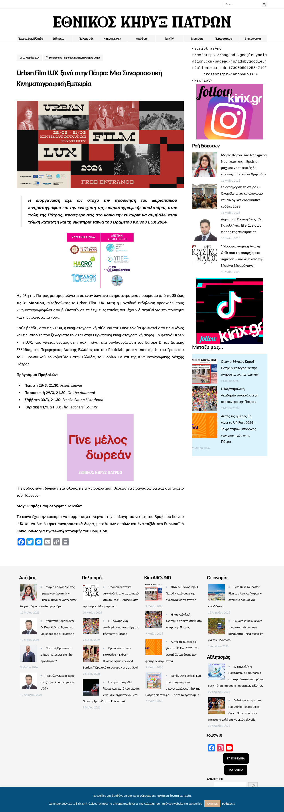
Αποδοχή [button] (212, 803)
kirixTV (169, 39)
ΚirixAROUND (112, 39)
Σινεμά (97, 57)
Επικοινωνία (253, 39)
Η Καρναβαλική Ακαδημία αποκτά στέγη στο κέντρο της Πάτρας (239, 395)
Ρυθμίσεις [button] (228, 804)
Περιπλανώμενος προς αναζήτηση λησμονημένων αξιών (57, 682)
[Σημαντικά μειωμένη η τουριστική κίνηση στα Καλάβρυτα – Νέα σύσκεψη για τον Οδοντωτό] (216, 627)
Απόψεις (141, 39)
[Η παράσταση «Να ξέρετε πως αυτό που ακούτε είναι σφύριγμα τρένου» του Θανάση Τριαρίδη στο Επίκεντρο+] (91, 688)
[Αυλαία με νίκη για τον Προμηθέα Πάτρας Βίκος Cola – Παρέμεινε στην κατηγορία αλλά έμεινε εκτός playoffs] (216, 706)
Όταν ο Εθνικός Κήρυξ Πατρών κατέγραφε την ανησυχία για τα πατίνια (239, 368)
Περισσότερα (223, 39)
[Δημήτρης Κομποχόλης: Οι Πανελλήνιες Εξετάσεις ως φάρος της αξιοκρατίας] (204, 229)
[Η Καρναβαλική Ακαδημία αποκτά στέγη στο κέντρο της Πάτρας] (204, 399)
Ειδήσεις (58, 39)
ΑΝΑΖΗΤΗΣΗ (215, 779)
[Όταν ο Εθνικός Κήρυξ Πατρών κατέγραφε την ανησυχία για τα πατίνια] (204, 372)
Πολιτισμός (86, 39)
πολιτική (149, 804)
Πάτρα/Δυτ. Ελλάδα (30, 39)
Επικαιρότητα (55, 57)
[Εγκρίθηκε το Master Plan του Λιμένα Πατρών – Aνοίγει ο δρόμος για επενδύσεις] (216, 593)
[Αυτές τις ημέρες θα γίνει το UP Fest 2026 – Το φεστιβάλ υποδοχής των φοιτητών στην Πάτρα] (204, 426)
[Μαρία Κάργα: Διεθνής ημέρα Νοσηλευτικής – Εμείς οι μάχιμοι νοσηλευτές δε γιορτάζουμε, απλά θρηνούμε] (204, 165)
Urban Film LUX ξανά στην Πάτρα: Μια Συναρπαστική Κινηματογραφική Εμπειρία (95, 77)
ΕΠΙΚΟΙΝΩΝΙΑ (236, 758)
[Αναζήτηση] (253, 786)
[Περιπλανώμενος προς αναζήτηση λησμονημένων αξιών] (28, 682)
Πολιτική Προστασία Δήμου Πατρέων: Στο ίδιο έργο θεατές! (57, 654)
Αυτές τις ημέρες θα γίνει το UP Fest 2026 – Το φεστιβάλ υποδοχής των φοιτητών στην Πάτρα (238, 429)
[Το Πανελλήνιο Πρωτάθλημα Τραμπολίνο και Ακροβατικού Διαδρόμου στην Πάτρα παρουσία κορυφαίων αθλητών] (216, 672)
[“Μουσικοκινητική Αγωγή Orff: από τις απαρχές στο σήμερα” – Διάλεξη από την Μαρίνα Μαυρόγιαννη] (204, 257)
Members (197, 39)
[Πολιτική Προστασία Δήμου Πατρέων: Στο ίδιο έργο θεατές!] (28, 654)
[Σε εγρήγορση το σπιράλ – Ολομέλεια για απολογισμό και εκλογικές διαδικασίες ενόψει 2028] (204, 197)
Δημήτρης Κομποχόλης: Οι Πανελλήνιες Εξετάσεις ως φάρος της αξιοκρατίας (241, 225)
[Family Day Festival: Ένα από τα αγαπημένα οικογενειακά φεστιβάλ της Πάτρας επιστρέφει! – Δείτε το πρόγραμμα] (153, 682)
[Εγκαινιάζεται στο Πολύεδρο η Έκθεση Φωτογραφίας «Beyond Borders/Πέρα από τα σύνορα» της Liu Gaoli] (91, 654)
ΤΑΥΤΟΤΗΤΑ (236, 770)
